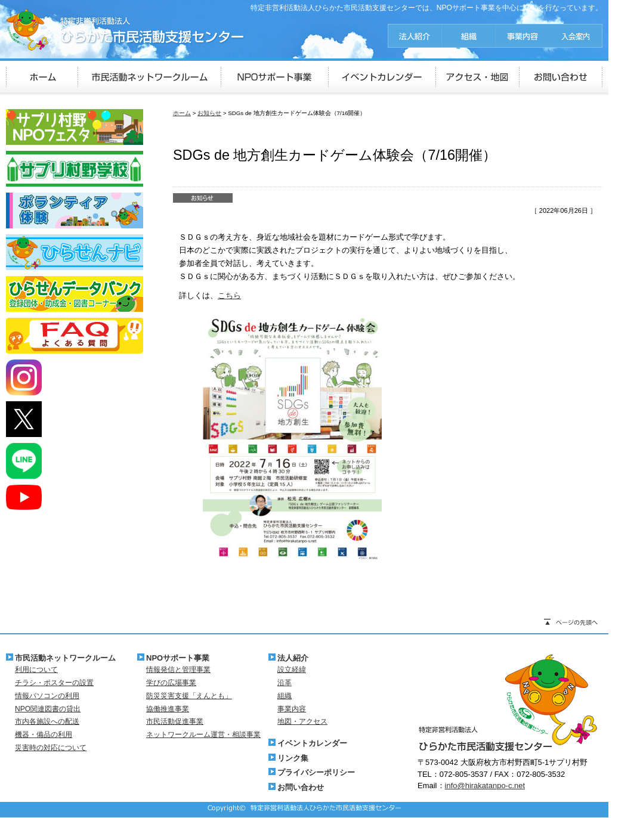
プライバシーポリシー (316, 772)
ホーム (182, 113)
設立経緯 (291, 669)
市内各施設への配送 (47, 721)
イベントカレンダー (312, 743)
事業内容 (291, 709)
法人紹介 (292, 657)
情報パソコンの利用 (47, 696)
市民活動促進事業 (174, 721)
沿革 (284, 682)
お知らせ (209, 113)
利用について (36, 669)
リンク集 (292, 758)
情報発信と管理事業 (178, 669)
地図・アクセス (302, 721)
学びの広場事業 (171, 682)
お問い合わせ (300, 787)
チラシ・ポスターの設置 (54, 682)
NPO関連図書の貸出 (48, 709)
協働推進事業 (167, 709)
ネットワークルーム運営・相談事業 (203, 734)
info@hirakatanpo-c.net (485, 785)
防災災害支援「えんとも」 (189, 696)
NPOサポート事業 (177, 657)
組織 (284, 696)
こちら (229, 295)
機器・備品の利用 (43, 734)
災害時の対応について (50, 747)
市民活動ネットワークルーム (65, 657)
